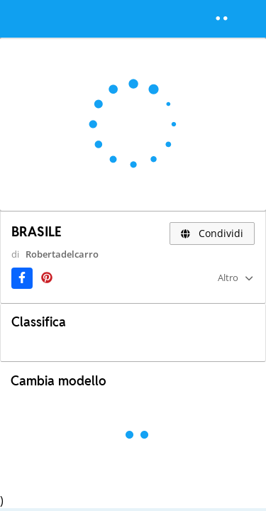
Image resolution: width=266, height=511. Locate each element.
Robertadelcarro (62, 254)
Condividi (212, 233)
